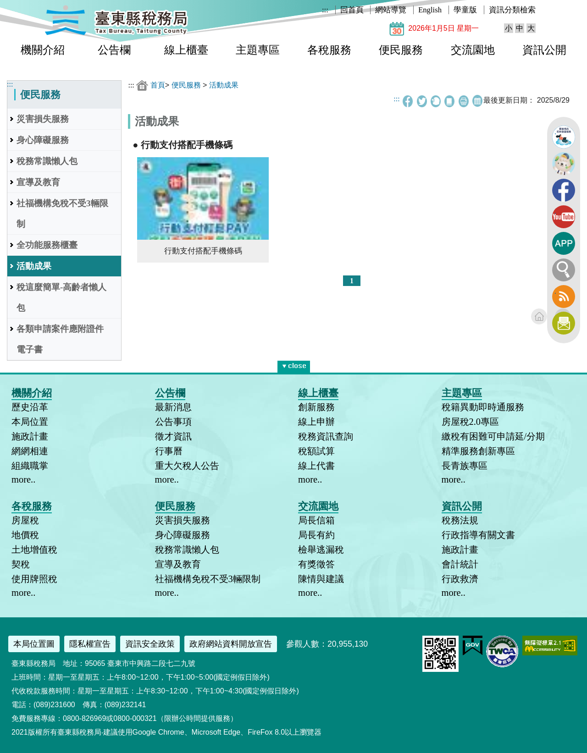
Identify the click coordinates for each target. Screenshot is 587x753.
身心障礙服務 (43, 140)
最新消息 (173, 407)
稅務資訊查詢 (325, 436)
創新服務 (316, 407)
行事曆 (169, 451)
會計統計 (460, 564)
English (430, 9)
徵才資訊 (173, 436)
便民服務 (401, 50)
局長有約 (316, 535)
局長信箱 (316, 520)
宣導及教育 (38, 182)
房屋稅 (25, 520)
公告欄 (114, 50)
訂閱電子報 (563, 323)
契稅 (20, 564)
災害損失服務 (43, 119)
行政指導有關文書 (478, 535)
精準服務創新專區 (478, 451)
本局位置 (29, 422)
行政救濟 (460, 579)
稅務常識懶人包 (47, 161)
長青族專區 (464, 466)
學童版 (465, 9)
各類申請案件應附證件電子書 (60, 339)
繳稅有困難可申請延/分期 (493, 436)
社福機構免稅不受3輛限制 (62, 213)
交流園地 (473, 50)
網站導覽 (390, 9)
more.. (23, 479)
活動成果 (34, 266)
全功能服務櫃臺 (47, 245)
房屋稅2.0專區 (470, 422)
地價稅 (25, 535)
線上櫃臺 (186, 50)
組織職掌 (29, 466)
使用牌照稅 (34, 579)
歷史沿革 (29, 407)
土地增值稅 (34, 549)
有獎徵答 (316, 564)
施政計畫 (29, 436)
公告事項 (173, 422)
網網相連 (29, 451)
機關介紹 (43, 50)
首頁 (157, 85)
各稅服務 (329, 50)
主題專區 (258, 50)
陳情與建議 (321, 579)
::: (325, 9)
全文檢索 (563, 269)
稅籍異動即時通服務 (483, 407)
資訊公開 (544, 50)
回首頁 (352, 9)
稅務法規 (460, 520)
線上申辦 (316, 422)
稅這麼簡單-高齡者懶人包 (61, 297)
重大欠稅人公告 (187, 466)
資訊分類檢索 (512, 9)
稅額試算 (316, 451)
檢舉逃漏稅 (321, 549)
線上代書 (316, 466)
